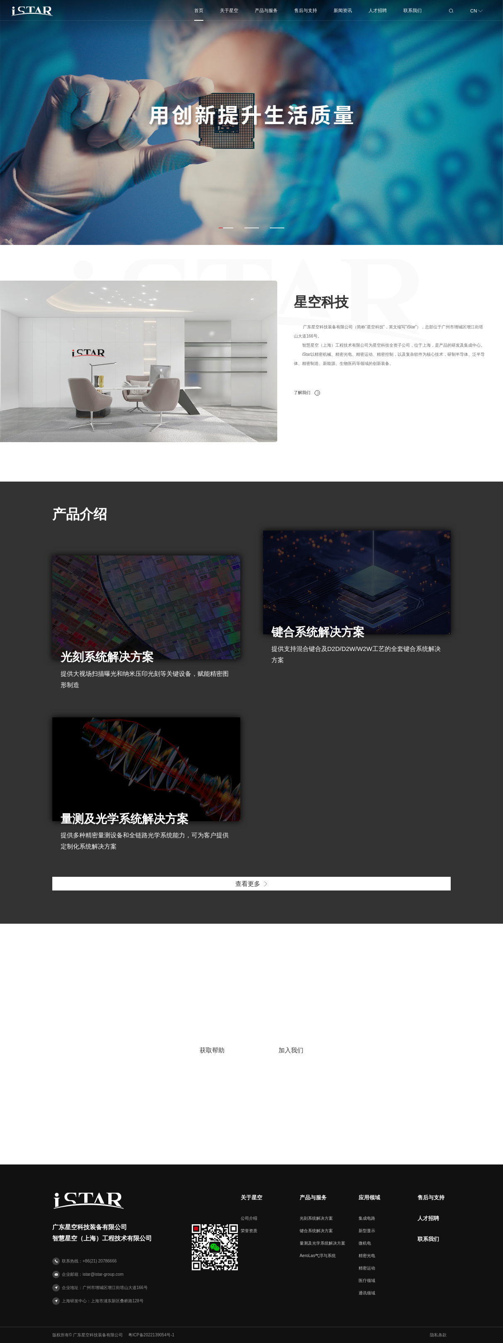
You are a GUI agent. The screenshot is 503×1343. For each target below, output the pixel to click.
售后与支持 (431, 1198)
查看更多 (251, 883)
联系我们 (428, 1239)
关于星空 (251, 1198)
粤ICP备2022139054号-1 (151, 1335)
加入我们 (290, 1050)
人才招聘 (428, 1218)
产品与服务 (313, 1198)
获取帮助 (212, 1050)
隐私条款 (438, 1335)
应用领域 (369, 1198)
